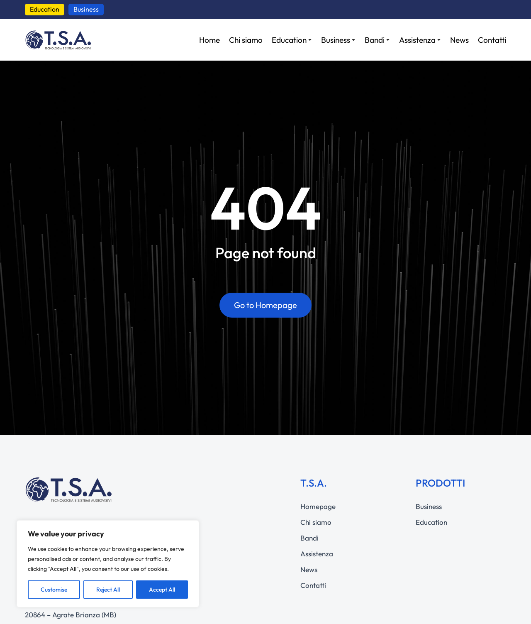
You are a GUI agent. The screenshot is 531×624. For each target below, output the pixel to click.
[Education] (292, 40)
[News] (459, 40)
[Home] (209, 40)
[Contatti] (492, 40)
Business (86, 9)
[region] (108, 563)
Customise (54, 589)
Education (44, 9)
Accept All (162, 589)
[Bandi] (377, 40)
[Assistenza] (420, 40)
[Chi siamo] (246, 40)
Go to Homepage (265, 305)
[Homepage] (345, 506)
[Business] (338, 40)
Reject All (108, 589)
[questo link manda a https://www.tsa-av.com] (58, 40)
